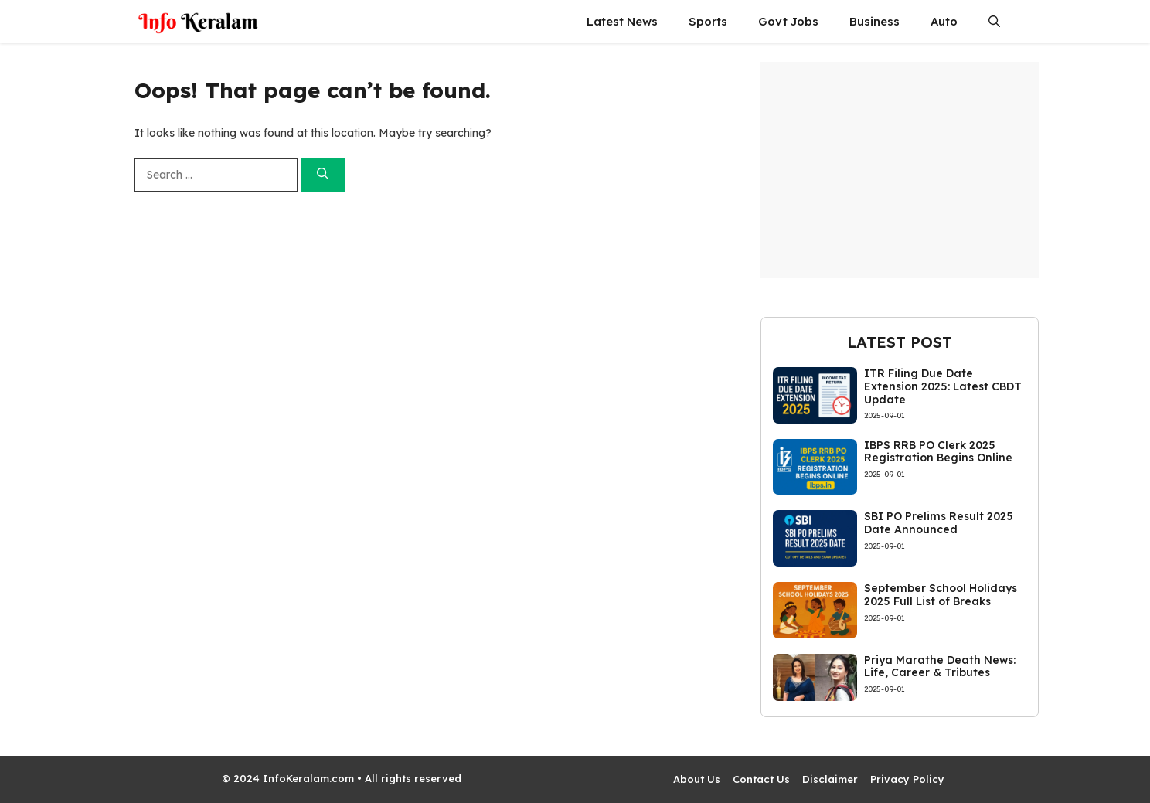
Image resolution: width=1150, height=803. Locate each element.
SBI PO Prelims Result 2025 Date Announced (938, 522)
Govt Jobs (788, 21)
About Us (696, 779)
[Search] (323, 175)
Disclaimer (830, 779)
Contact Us (761, 779)
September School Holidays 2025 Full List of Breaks (940, 594)
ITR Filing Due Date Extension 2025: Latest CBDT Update (943, 386)
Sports (708, 21)
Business (874, 21)
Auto (944, 21)
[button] (994, 21)
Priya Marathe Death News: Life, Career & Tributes (940, 666)
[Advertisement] (899, 170)
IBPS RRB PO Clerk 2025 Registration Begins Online (938, 451)
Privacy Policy (907, 779)
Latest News (622, 21)
